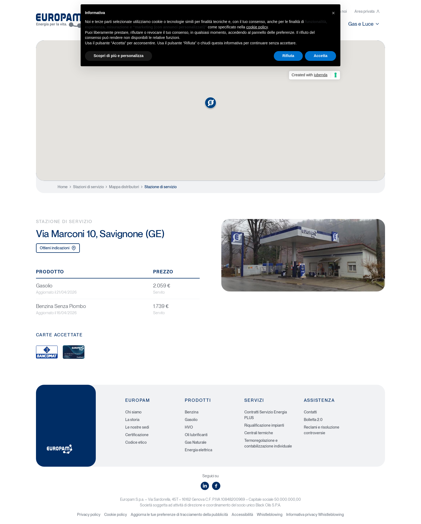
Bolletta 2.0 (313, 419)
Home (63, 187)
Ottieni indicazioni (58, 248)
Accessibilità (242, 514)
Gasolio (191, 419)
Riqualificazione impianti (264, 425)
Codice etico (136, 442)
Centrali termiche (258, 433)
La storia (132, 419)
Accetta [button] (320, 56)
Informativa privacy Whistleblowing (315, 514)
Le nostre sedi (137, 427)
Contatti (310, 412)
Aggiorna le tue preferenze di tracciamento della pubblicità (179, 514)
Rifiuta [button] (288, 56)
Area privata (367, 11)
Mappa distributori (124, 187)
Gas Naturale (195, 442)
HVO (189, 427)
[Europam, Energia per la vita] (61, 18)
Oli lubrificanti (196, 435)
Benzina (191, 412)
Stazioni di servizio (88, 187)
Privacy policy (88, 514)
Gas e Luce (364, 24)
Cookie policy (115, 514)
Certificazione (137, 435)
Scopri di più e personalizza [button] (118, 56)
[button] (333, 13)
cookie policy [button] (257, 27)
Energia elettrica (198, 450)
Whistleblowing (269, 514)
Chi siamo (133, 412)
